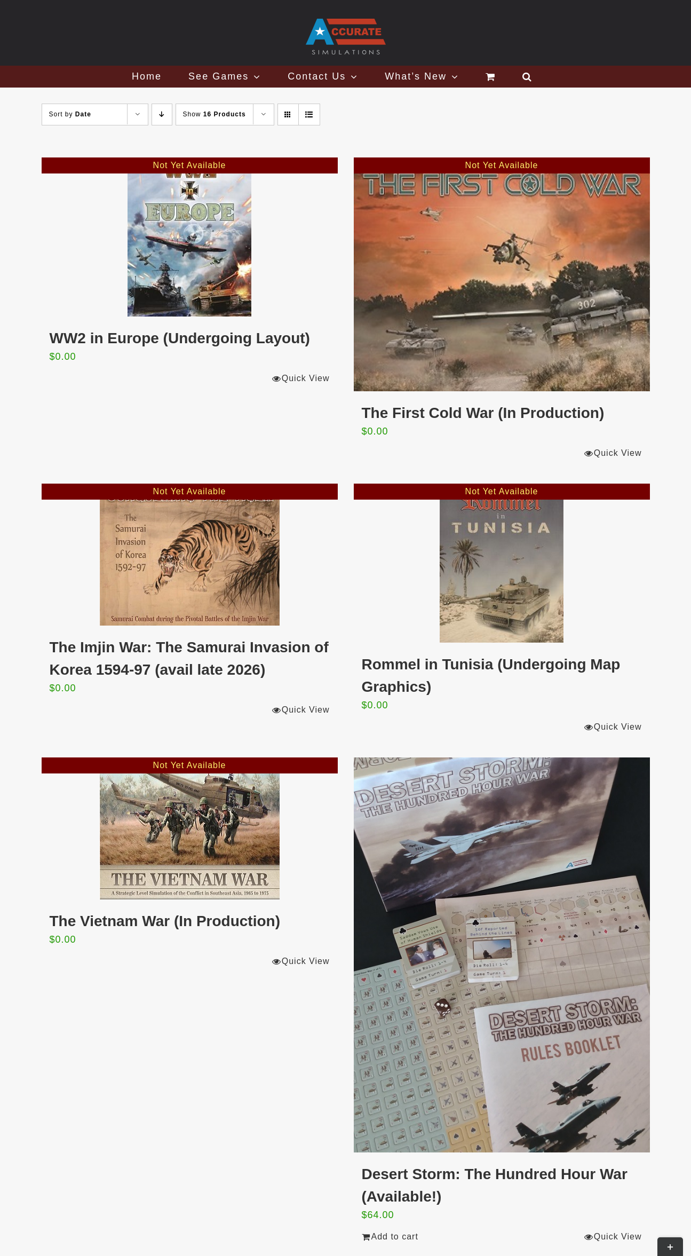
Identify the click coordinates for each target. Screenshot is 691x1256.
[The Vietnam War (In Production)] (190, 828)
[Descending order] (162, 114)
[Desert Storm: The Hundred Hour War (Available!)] (502, 954)
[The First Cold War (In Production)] (502, 274)
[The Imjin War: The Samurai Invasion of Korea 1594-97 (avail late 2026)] (190, 555)
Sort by (70, 114)
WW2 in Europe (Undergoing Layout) (180, 338)
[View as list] (309, 114)
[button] (527, 76)
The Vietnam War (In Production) (165, 921)
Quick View (306, 378)
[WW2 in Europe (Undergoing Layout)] (190, 237)
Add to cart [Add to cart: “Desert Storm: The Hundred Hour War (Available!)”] (394, 1236)
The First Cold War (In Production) (483, 413)
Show (214, 114)
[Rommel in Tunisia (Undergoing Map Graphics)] (502, 563)
